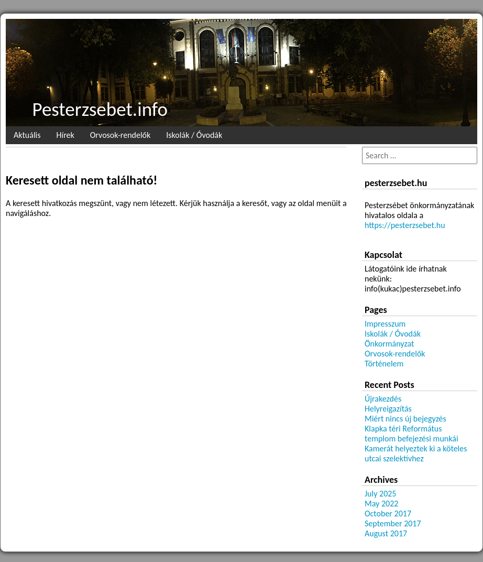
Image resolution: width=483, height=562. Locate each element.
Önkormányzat (389, 344)
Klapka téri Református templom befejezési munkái (411, 434)
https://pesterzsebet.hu (405, 225)
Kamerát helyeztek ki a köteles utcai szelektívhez (416, 453)
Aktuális (27, 135)
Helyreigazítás (388, 409)
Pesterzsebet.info (100, 109)
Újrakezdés (383, 399)
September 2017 (393, 523)
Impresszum (385, 324)
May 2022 (381, 504)
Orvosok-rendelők (120, 135)
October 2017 (388, 513)
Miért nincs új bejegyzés (405, 419)
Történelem (384, 364)
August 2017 (386, 533)
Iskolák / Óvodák (194, 135)
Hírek (65, 135)
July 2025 (380, 494)
